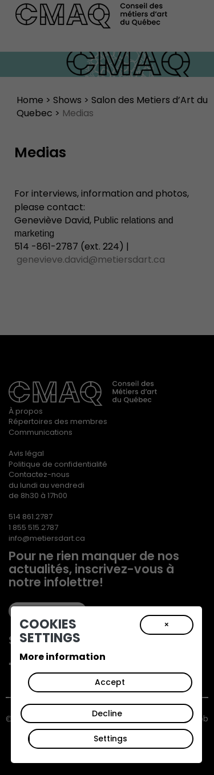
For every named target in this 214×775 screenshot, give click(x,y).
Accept (110, 682)
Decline (107, 713)
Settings (110, 738)
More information (62, 656)
